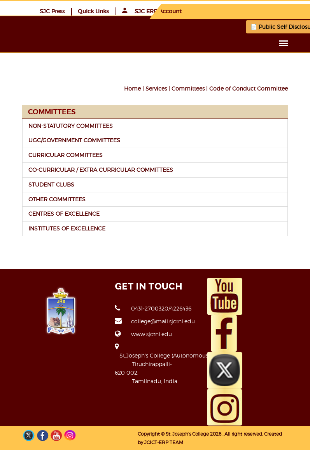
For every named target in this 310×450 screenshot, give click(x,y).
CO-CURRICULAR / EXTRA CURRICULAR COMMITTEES (93, 169)
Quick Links (206, 10)
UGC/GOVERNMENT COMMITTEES (67, 139)
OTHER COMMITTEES (50, 198)
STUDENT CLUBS (44, 183)
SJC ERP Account (265, 10)
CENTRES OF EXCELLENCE (57, 213)
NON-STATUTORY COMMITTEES (63, 125)
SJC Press (165, 10)
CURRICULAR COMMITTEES (58, 154)
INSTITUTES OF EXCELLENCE (59, 227)
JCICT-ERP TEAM (156, 442)
